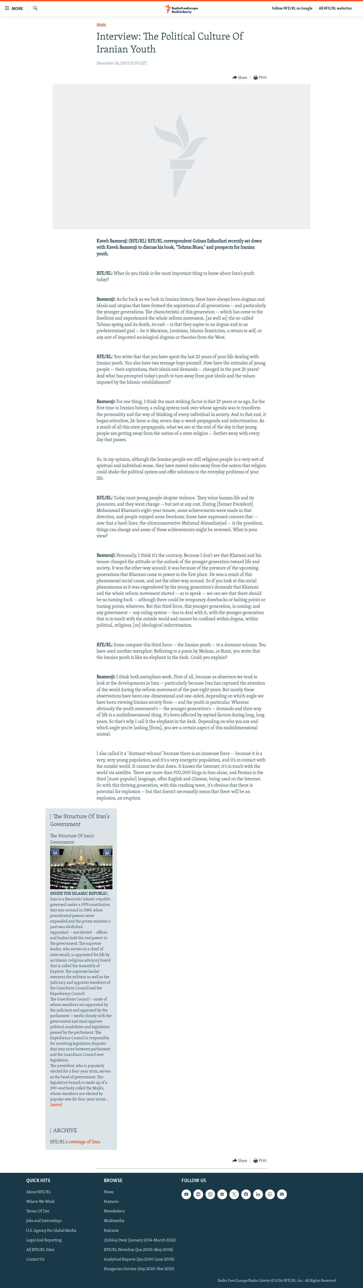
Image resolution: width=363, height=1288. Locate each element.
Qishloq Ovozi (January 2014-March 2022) (140, 1240)
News (109, 1192)
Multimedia (114, 1221)
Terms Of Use (37, 1211)
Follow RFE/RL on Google (292, 9)
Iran (101, 25)
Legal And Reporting (44, 1240)
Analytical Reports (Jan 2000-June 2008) (139, 1259)
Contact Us (35, 1259)
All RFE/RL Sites (40, 1250)
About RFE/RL (38, 1192)
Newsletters (114, 1211)
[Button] (239, 77)
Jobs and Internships (44, 1221)
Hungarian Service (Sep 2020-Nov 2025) (139, 1269)
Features (111, 1202)
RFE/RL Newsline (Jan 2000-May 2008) (138, 1250)
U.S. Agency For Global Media (51, 1231)
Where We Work (40, 1202)
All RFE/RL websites (335, 9)
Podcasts (111, 1231)
